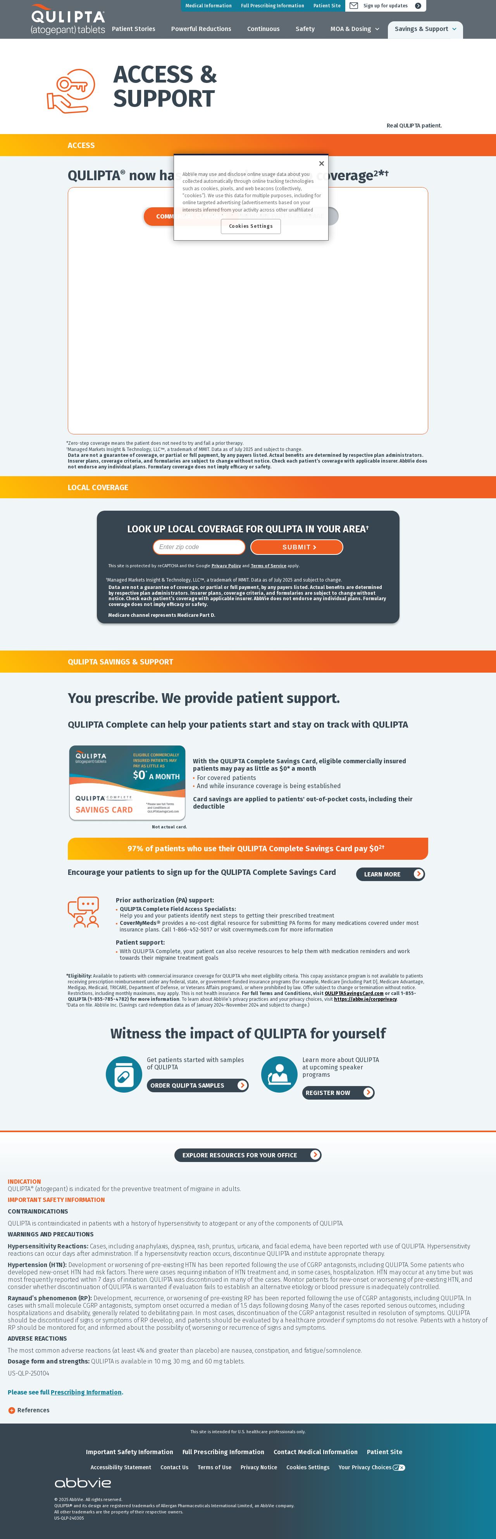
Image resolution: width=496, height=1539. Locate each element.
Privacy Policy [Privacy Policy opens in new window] (226, 565)
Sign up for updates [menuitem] (385, 6)
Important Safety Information (129, 1452)
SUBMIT (296, 547)
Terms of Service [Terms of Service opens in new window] (268, 565)
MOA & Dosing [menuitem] (351, 29)
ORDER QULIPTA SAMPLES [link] (187, 1085)
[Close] (321, 163)
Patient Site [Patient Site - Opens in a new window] (385, 1452)
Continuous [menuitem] (263, 29)
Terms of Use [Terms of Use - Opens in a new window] (214, 1467)
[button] (248, 1410)
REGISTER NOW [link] (328, 1093)
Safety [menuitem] (305, 29)
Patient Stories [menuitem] (133, 29)
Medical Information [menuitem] (209, 6)
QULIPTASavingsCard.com (354, 993)
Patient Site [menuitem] (327, 6)
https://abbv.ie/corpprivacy (365, 999)
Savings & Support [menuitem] (421, 29)
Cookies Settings (307, 1467)
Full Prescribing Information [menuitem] (272, 6)
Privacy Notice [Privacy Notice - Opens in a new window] (259, 1467)
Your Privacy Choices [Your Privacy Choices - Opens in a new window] (365, 1467)
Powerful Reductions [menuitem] (201, 29)
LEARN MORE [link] (382, 874)
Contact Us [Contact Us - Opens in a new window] (174, 1467)
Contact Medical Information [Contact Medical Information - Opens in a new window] (316, 1452)
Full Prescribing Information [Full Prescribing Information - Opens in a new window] (223, 1452)
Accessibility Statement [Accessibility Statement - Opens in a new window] (121, 1467)
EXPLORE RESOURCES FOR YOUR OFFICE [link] (240, 1155)
